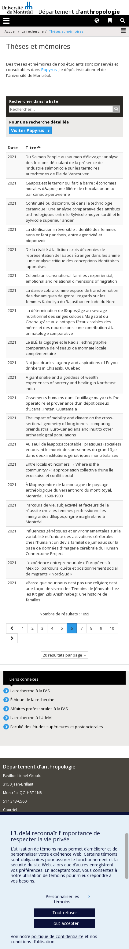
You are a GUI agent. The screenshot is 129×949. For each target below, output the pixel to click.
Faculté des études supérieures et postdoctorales (56, 726)
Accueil (11, 31)
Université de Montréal (17, 8)
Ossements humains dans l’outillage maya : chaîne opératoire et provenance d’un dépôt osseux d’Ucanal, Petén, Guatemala (73, 403)
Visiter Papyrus (27, 130)
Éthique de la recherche (32, 699)
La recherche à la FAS (30, 690)
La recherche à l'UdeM (31, 717)
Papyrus (49, 69)
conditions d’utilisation (32, 941)
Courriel (10, 809)
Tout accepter (65, 923)
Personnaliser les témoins (68, 899)
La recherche (33, 31)
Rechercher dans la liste (33, 101)
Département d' (79, 11)
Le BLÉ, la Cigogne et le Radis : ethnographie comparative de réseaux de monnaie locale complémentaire (66, 347)
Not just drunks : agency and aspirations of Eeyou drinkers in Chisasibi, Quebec (72, 365)
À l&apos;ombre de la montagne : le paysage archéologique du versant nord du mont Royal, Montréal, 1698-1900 (69, 490)
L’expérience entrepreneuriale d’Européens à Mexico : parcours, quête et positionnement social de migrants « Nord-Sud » (72, 568)
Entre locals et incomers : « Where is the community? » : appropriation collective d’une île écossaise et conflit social (69, 469)
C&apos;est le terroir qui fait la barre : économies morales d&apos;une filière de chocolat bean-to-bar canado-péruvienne (71, 188)
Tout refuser (64, 912)
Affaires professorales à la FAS (39, 708)
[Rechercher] (116, 109)
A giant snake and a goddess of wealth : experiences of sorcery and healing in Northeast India (71, 382)
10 (113, 628)
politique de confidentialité (57, 936)
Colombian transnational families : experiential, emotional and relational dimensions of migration (71, 278)
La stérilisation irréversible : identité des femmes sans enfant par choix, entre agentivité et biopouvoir (71, 235)
